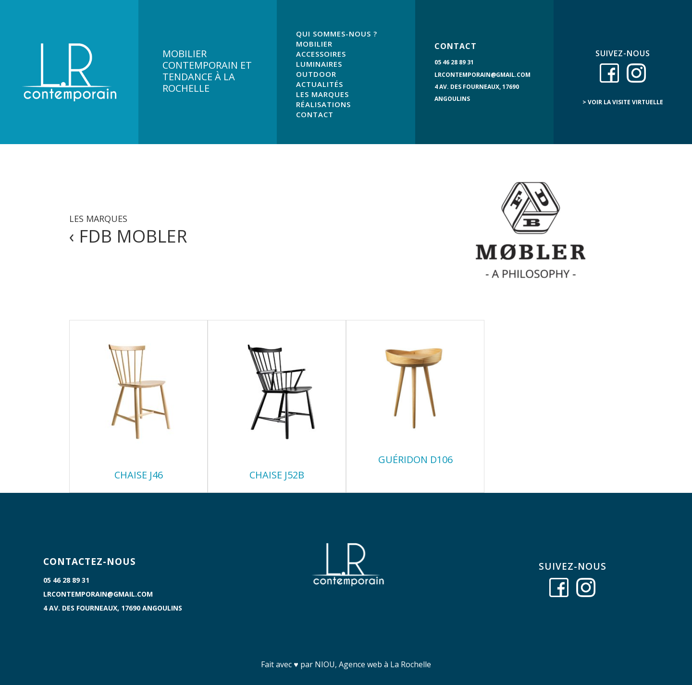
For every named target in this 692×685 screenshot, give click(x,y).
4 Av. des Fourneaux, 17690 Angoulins (112, 607)
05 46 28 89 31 (454, 62)
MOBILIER (314, 44)
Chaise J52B (276, 474)
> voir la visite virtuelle (622, 102)
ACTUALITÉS (319, 84)
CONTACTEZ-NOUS (89, 561)
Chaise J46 (138, 474)
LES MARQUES (322, 94)
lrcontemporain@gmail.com (482, 75)
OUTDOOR (316, 74)
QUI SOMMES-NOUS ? (336, 33)
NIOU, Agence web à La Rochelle (373, 664)
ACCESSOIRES (321, 54)
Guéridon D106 (415, 459)
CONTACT (315, 114)
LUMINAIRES (319, 64)
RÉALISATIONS (323, 104)
